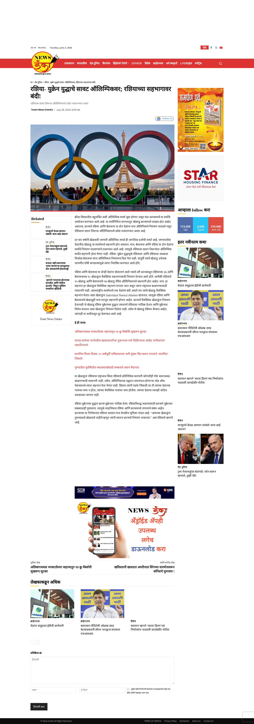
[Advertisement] (127, 22)
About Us (196, 721)
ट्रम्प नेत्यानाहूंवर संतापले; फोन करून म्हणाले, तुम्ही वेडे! (57, 249)
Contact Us (209, 721)
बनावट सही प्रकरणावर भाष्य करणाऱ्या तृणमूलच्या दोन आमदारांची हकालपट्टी (57, 266)
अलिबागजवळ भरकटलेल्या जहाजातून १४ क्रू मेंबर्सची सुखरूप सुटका (110, 331)
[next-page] (38, 642)
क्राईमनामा (35, 621)
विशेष (48, 227)
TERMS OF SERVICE (152, 721)
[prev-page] (32, 642)
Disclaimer (184, 721)
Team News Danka (42, 110)
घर (31, 82)
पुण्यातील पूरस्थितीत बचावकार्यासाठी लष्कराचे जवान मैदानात (107, 367)
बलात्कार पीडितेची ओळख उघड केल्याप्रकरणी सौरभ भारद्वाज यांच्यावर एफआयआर (102, 629)
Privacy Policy (170, 721)
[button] (220, 63)
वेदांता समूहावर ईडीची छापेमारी (47, 625)
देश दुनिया (38, 82)
